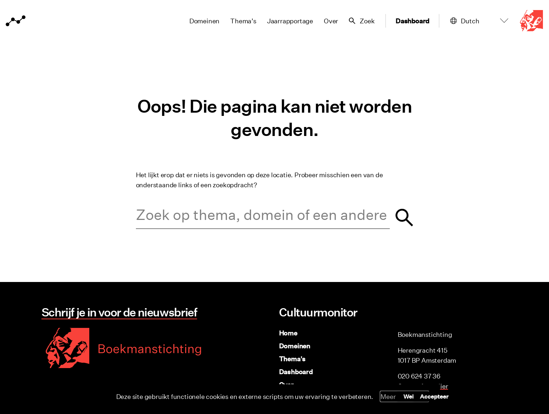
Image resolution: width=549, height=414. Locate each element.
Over (329, 21)
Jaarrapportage (288, 21)
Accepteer (434, 396)
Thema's (292, 359)
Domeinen (202, 21)
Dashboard (411, 21)
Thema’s (241, 21)
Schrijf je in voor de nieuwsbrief (119, 312)
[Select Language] (486, 21)
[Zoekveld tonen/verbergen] (360, 21)
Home (288, 333)
